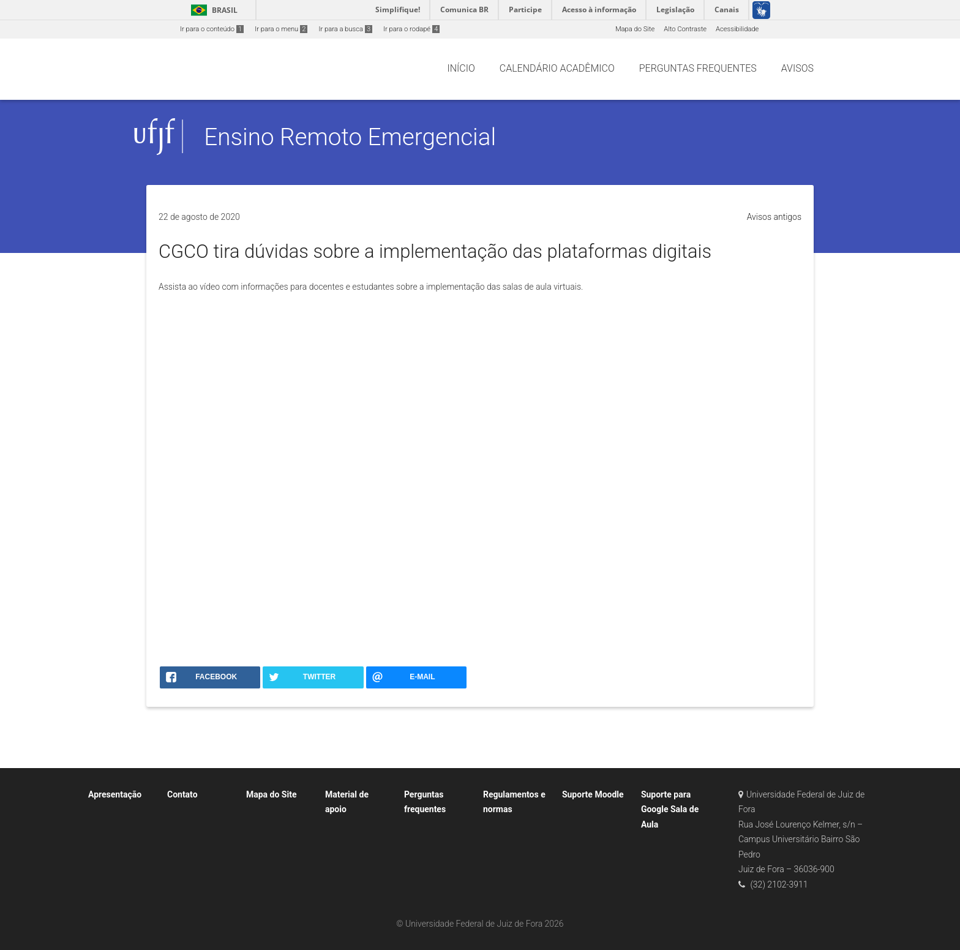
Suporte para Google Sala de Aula (670, 809)
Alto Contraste (685, 29)
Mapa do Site (634, 29)
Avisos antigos (774, 217)
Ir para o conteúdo (212, 29)
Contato (182, 794)
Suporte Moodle (593, 794)
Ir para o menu (281, 29)
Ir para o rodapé (411, 29)
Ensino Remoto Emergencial (350, 137)
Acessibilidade (737, 29)
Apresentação (114, 794)
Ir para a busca (345, 29)
